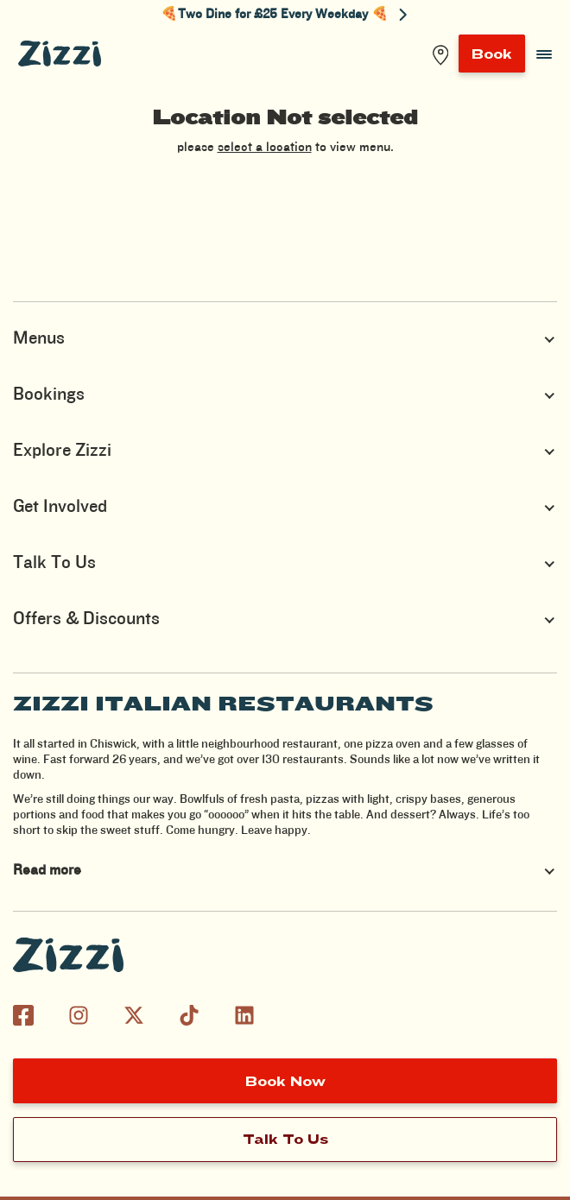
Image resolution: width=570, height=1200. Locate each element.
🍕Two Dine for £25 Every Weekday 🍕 (284, 15)
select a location (265, 148)
